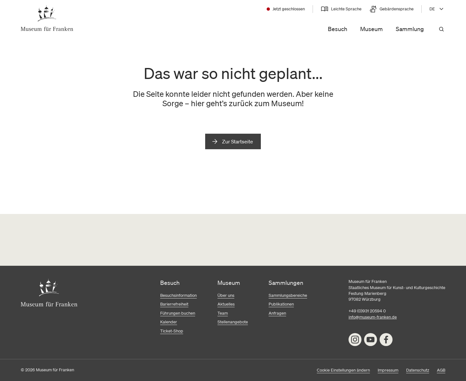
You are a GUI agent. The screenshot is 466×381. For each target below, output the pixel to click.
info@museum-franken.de (373, 317)
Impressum (388, 370)
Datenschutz (417, 370)
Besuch (337, 28)
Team (222, 313)
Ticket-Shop (171, 331)
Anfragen (277, 313)
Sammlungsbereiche (288, 295)
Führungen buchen (177, 313)
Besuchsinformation (178, 295)
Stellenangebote (232, 322)
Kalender (168, 322)
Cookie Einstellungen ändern (343, 370)
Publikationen (281, 304)
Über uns (225, 295)
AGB (441, 370)
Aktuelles (226, 304)
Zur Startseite (237, 141)
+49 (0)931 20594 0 (367, 311)
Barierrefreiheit (174, 304)
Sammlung (410, 28)
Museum (371, 28)
